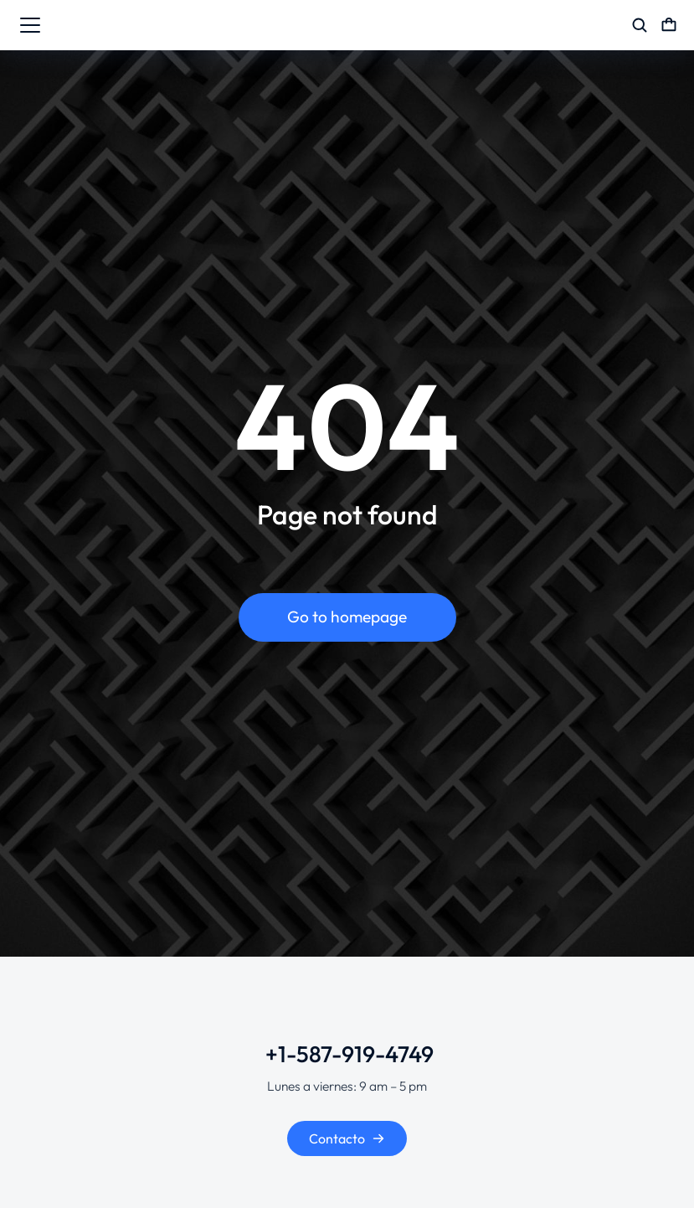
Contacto (347, 1138)
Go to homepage (347, 617)
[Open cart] (669, 25)
